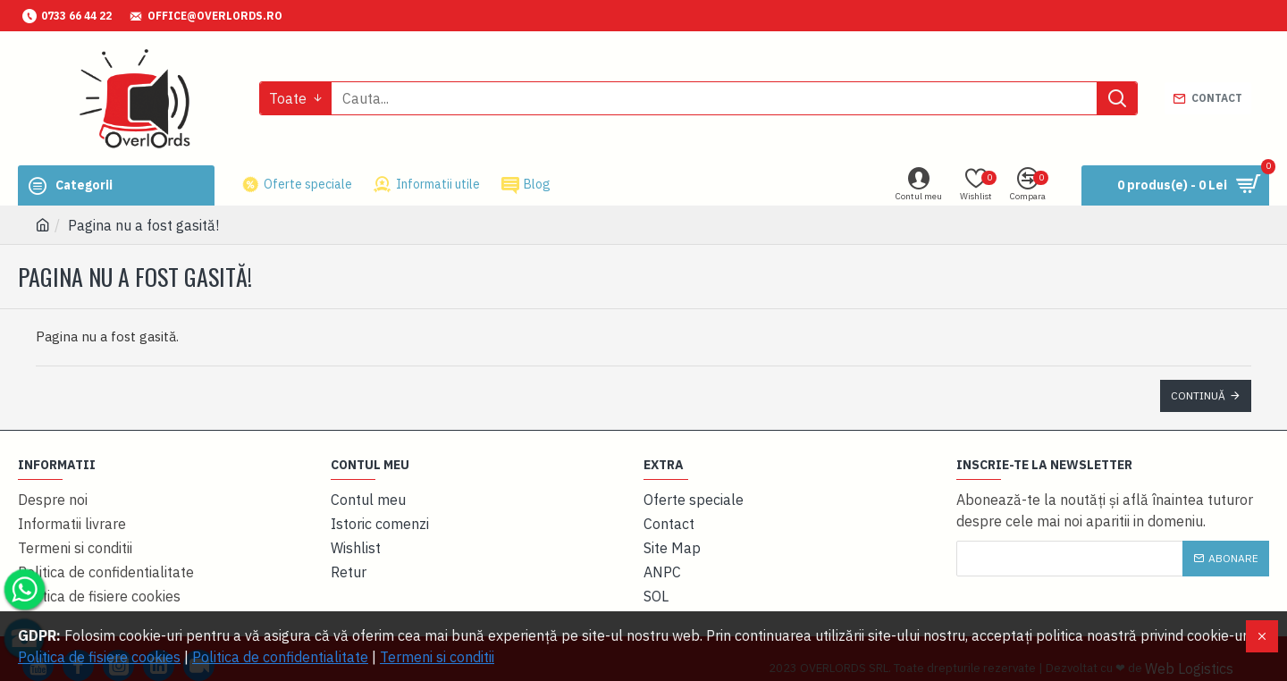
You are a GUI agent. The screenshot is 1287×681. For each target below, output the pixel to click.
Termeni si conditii (437, 657)
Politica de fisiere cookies (99, 657)
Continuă (1198, 395)
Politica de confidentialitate (280, 657)
